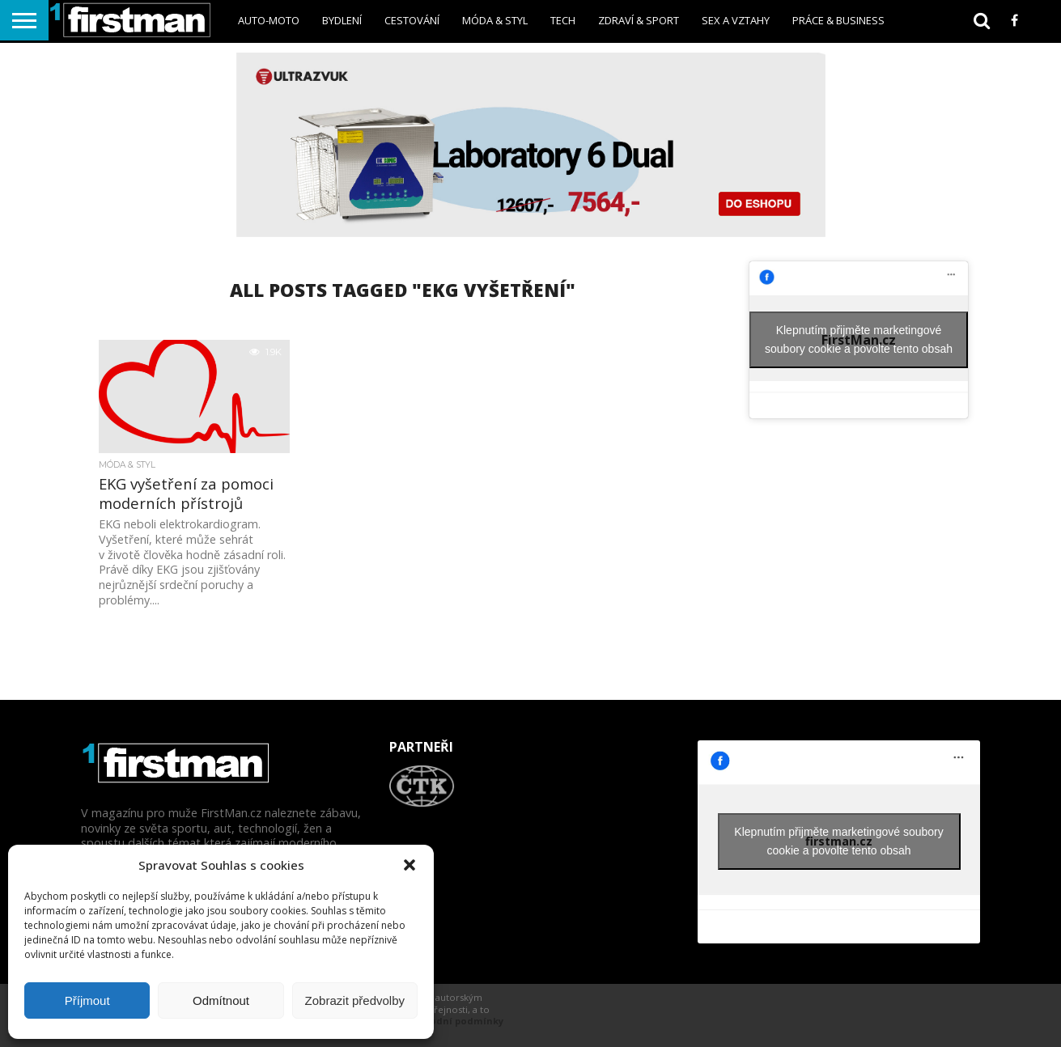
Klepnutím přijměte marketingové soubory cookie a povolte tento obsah (859, 339)
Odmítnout (221, 1000)
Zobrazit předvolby (355, 1000)
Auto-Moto (268, 20)
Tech (562, 20)
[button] (409, 865)
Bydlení (342, 20)
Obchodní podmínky (454, 1021)
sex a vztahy (736, 20)
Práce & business (838, 20)
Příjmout (87, 1000)
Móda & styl (495, 20)
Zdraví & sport (638, 20)
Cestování (411, 20)
